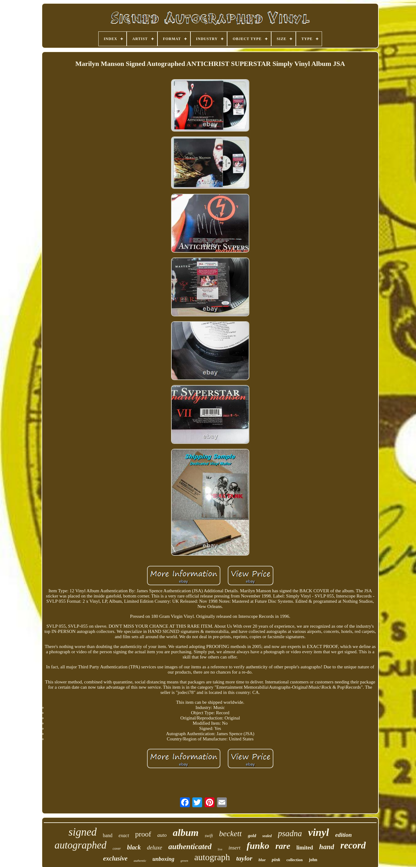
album (186, 832)
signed (82, 832)
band (107, 835)
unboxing (163, 859)
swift (209, 835)
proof (143, 834)
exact (124, 835)
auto (162, 835)
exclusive (115, 858)
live (220, 849)
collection (295, 859)
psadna (290, 833)
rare (282, 846)
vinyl (318, 832)
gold (252, 835)
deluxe (154, 847)
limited (304, 848)
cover (117, 848)
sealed (267, 836)
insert (235, 848)
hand (326, 847)
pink (276, 859)
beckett (230, 833)
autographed (81, 845)
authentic (140, 860)
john (313, 859)
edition (343, 835)
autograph (212, 857)
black (134, 847)
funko (258, 846)
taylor (244, 858)
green (184, 860)
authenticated (189, 846)
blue (262, 859)
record (353, 845)
